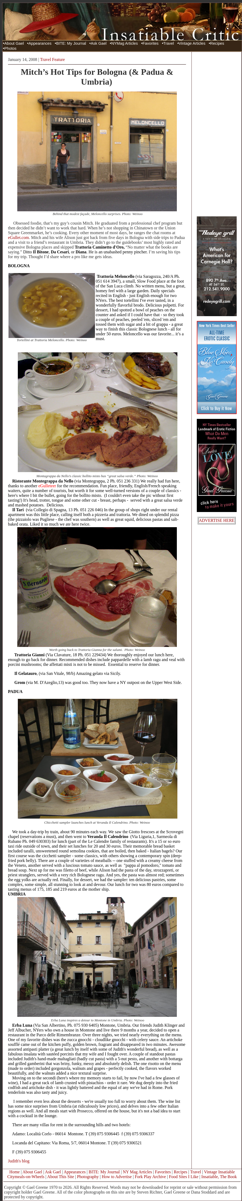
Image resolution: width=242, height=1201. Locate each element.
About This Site (60, 1176)
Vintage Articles (192, 43)
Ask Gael (98, 43)
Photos (10, 48)
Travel (168, 43)
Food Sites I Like (183, 1176)
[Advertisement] (217, 134)
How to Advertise (117, 1176)
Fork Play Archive (150, 1176)
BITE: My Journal (71, 43)
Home (14, 1172)
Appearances (39, 43)
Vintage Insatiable (219, 1172)
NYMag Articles (124, 43)
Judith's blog (19, 1161)
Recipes (217, 43)
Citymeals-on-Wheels (25, 1176)
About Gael (14, 43)
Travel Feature (52, 59)
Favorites (150, 43)
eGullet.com (18, 237)
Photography (88, 1176)
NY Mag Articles (137, 1172)
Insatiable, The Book (219, 1176)
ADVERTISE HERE (217, 520)
